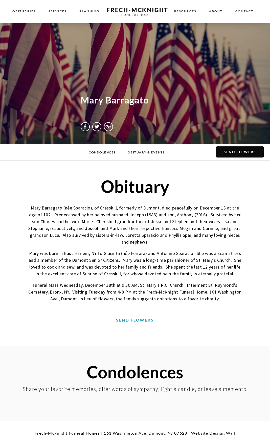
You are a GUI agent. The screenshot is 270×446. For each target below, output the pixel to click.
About (215, 11)
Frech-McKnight (137, 9)
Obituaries (24, 11)
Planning (89, 11)
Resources (185, 11)
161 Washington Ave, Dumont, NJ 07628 (145, 433)
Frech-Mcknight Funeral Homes (67, 433)
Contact (244, 11)
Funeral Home (136, 15)
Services (57, 11)
